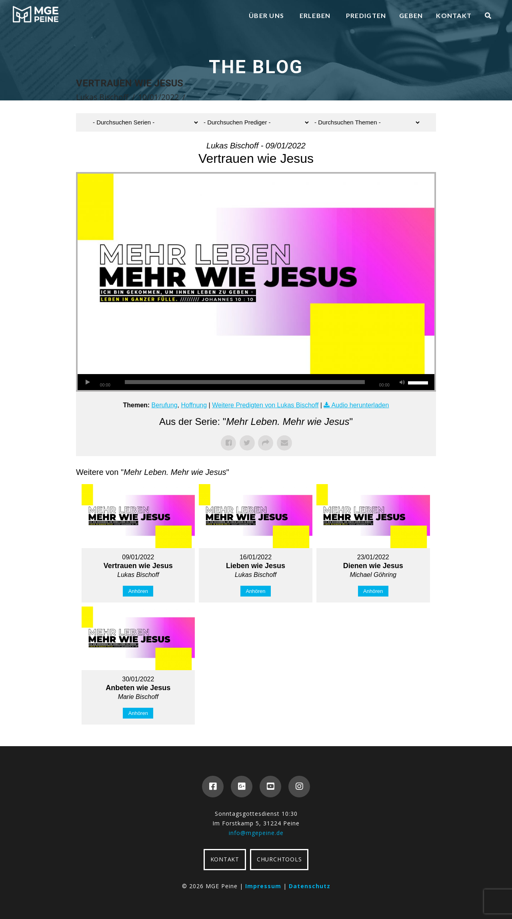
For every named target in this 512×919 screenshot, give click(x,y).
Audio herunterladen (360, 405)
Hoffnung (194, 405)
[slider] (245, 382)
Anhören (138, 591)
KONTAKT (224, 859)
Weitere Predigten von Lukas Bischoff (265, 405)
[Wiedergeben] (88, 382)
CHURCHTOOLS (279, 859)
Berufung (165, 405)
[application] (256, 382)
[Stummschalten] (402, 382)
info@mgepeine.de (256, 833)
